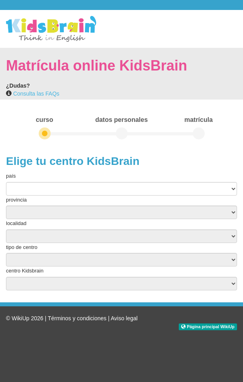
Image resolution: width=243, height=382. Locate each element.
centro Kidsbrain (24, 271)
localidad (16, 223)
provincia (16, 200)
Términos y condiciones (77, 318)
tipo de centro (22, 247)
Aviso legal (124, 318)
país (11, 176)
